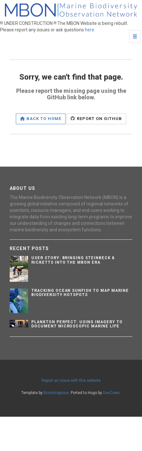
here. (90, 29)
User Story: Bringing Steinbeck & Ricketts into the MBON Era (73, 260)
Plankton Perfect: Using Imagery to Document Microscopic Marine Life (77, 324)
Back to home (41, 118)
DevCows (111, 392)
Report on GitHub (96, 118)
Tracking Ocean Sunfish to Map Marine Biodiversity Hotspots (80, 292)
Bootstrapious (56, 392)
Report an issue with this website (71, 380)
